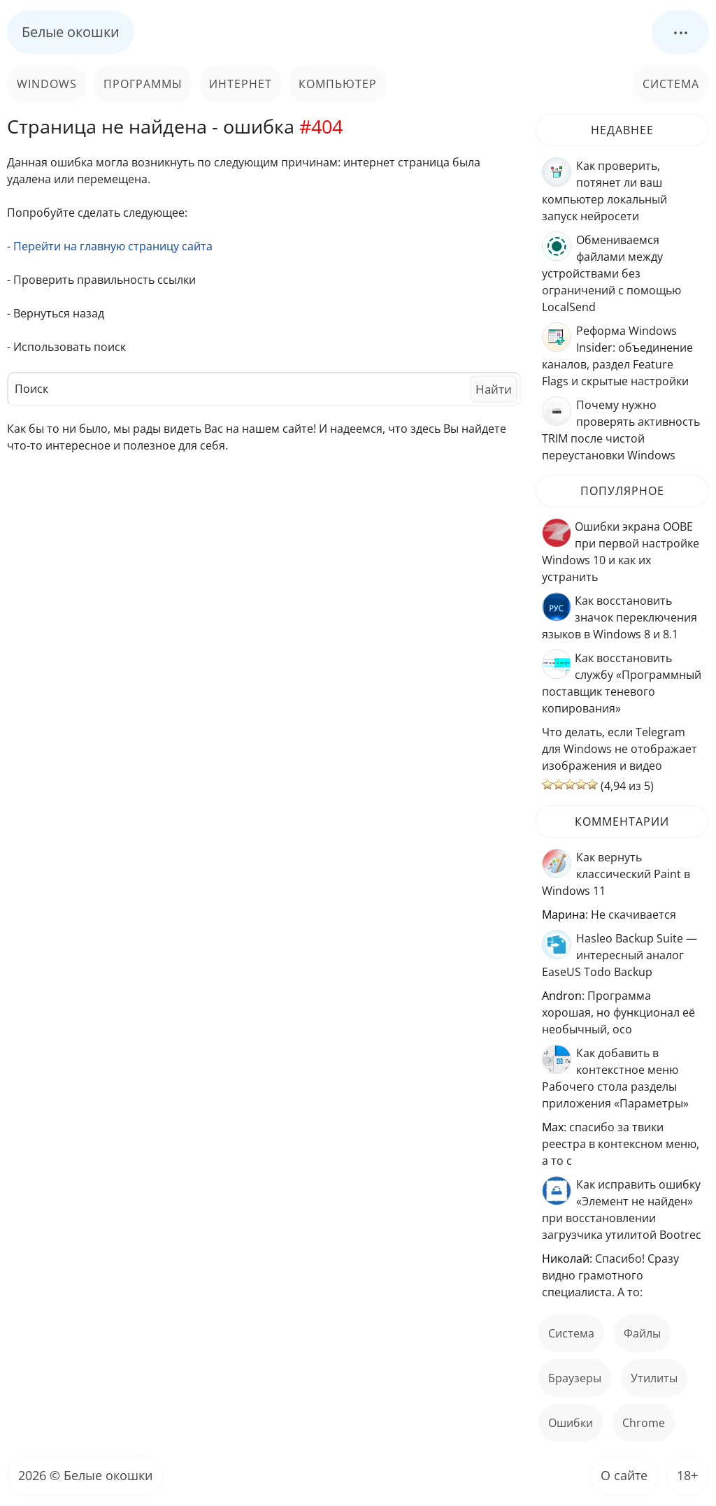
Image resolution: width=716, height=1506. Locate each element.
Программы (142, 84)
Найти (493, 389)
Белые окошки (71, 31)
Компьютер (338, 84)
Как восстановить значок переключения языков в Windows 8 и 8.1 (619, 617)
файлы (642, 1333)
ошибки (570, 1422)
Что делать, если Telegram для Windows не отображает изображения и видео (619, 748)
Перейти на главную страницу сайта (113, 246)
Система (671, 84)
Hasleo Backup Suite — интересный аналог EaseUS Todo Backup (619, 955)
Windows (47, 84)
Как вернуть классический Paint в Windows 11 (616, 873)
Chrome (643, 1422)
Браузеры (574, 1378)
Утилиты (654, 1378)
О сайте (624, 1475)
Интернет (240, 84)
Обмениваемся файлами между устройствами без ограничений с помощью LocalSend (611, 273)
